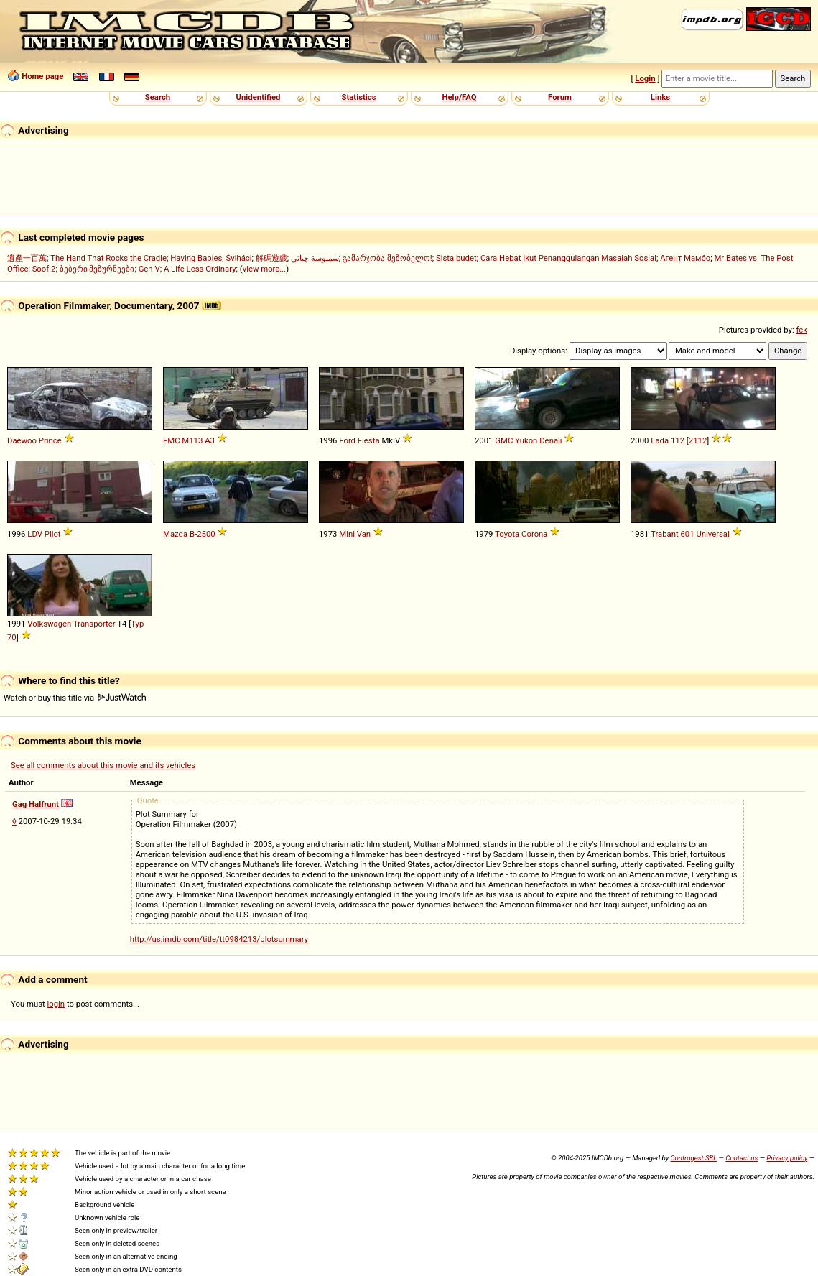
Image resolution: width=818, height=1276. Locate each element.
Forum (560, 97)
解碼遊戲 (271, 258)
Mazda (175, 534)
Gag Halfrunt (35, 804)
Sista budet (456, 258)
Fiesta (369, 440)
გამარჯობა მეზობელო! (387, 258)
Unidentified (258, 97)
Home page (42, 76)
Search (157, 97)
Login (645, 78)
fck (801, 330)
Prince (50, 440)
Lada (660, 440)
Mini (347, 534)
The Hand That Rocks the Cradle (108, 258)
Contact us (741, 1158)
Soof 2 (44, 269)
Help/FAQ (459, 97)
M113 (192, 440)
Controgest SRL (693, 1158)
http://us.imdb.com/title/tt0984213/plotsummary (219, 939)
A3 (210, 440)
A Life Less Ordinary (200, 269)
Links (660, 97)
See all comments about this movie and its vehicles (103, 765)
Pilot (53, 534)
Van (364, 534)
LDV (34, 534)
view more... (265, 269)
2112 (698, 440)
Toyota (507, 534)
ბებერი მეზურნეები (97, 269)
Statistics (358, 97)
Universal (712, 534)
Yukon (526, 440)
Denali (550, 440)
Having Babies (196, 258)
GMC (504, 440)
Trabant (665, 534)
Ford (347, 440)
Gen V (149, 269)
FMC (171, 440)
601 (687, 534)
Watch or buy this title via (75, 698)
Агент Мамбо (685, 258)
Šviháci (239, 258)
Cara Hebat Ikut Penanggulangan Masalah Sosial (568, 258)
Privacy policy (786, 1158)
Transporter (94, 624)
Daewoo (22, 440)
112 (677, 440)
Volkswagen (49, 624)
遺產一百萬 (27, 258)
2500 (206, 534)
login (56, 1004)
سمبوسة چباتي (315, 258)
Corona (534, 534)
